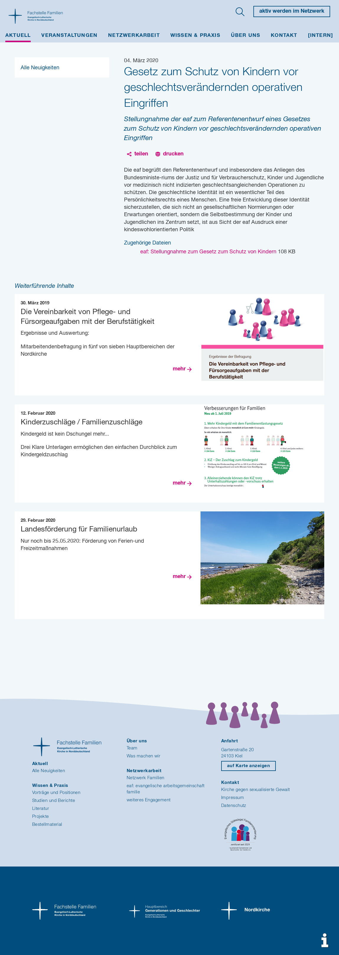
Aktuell (18, 35)
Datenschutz (233, 805)
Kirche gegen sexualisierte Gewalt (255, 789)
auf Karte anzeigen (248, 766)
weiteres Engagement (149, 800)
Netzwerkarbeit (134, 35)
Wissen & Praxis (195, 35)
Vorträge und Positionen (56, 792)
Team (132, 748)
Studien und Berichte (53, 800)
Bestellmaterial (47, 824)
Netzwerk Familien (145, 778)
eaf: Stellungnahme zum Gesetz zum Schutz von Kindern (209, 252)
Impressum (232, 797)
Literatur (40, 808)
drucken (173, 154)
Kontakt (284, 35)
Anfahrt (229, 741)
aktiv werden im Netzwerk (291, 11)
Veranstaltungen (69, 35)
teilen (141, 154)
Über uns (245, 35)
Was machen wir (143, 756)
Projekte (40, 816)
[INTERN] (320, 35)
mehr (179, 369)
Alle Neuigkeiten (40, 67)
